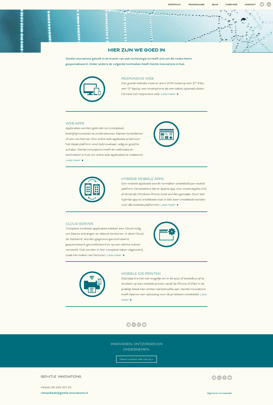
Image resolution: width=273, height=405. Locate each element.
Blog (215, 4)
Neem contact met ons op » (136, 359)
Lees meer (168, 94)
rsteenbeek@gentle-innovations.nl (64, 393)
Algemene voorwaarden (219, 393)
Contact (250, 4)
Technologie (196, 4)
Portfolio (174, 4)
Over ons (231, 4)
